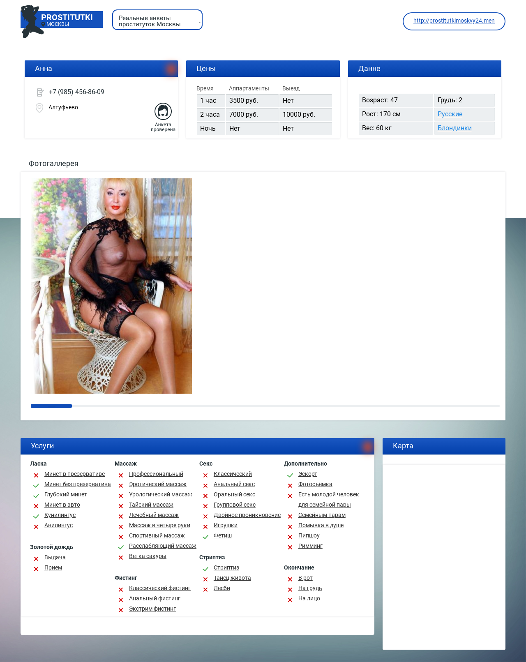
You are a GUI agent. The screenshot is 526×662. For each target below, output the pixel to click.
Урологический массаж (160, 494)
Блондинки (455, 128)
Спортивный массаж (157, 535)
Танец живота (232, 577)
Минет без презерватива (77, 484)
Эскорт (307, 474)
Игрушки (226, 525)
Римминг (310, 545)
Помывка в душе (321, 525)
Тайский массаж (151, 504)
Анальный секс (234, 484)
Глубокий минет (65, 494)
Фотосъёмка (315, 484)
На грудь (310, 588)
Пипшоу (309, 535)
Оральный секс (234, 494)
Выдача (55, 557)
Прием (53, 567)
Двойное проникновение (247, 515)
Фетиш (223, 535)
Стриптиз (226, 567)
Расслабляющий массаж (162, 545)
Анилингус (58, 525)
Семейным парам (322, 515)
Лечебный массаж (154, 515)
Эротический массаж (158, 484)
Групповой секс (235, 504)
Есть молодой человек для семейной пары (328, 499)
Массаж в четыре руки (159, 525)
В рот (305, 577)
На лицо (309, 598)
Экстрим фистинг (152, 608)
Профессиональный (156, 474)
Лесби (222, 588)
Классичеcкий (233, 474)
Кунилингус (60, 515)
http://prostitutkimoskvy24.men (454, 20)
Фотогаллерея (53, 163)
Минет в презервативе (74, 474)
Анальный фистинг (154, 598)
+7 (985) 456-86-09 (76, 92)
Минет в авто (62, 504)
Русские (450, 114)
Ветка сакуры (147, 556)
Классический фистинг (160, 588)
